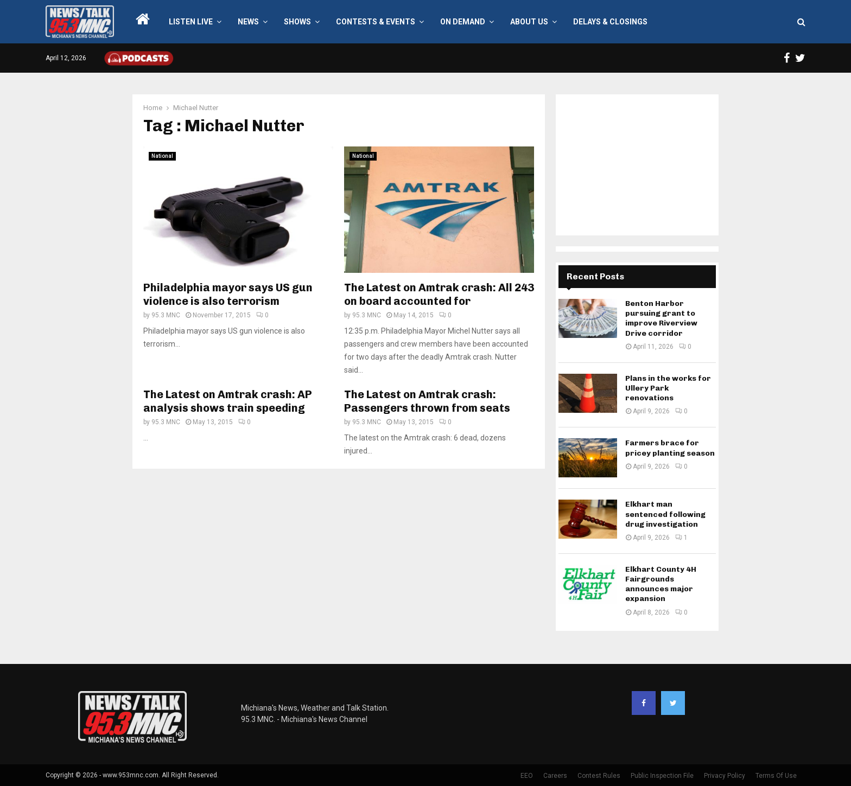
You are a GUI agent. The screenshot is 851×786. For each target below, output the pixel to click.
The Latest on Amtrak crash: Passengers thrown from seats (427, 401)
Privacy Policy (724, 775)
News (248, 21)
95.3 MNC (165, 315)
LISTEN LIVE (191, 21)
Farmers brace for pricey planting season (670, 447)
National (162, 156)
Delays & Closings (610, 21)
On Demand (462, 21)
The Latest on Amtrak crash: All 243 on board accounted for (439, 294)
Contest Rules (598, 775)
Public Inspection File (662, 775)
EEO (526, 775)
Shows (297, 21)
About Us (529, 21)
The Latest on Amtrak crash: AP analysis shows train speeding (227, 401)
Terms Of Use (776, 775)
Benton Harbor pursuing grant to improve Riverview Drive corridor (661, 318)
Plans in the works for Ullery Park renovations (668, 388)
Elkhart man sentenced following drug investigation (665, 514)
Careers (555, 775)
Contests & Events (375, 21)
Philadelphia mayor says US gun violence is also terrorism (228, 294)
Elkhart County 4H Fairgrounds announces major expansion (660, 584)
